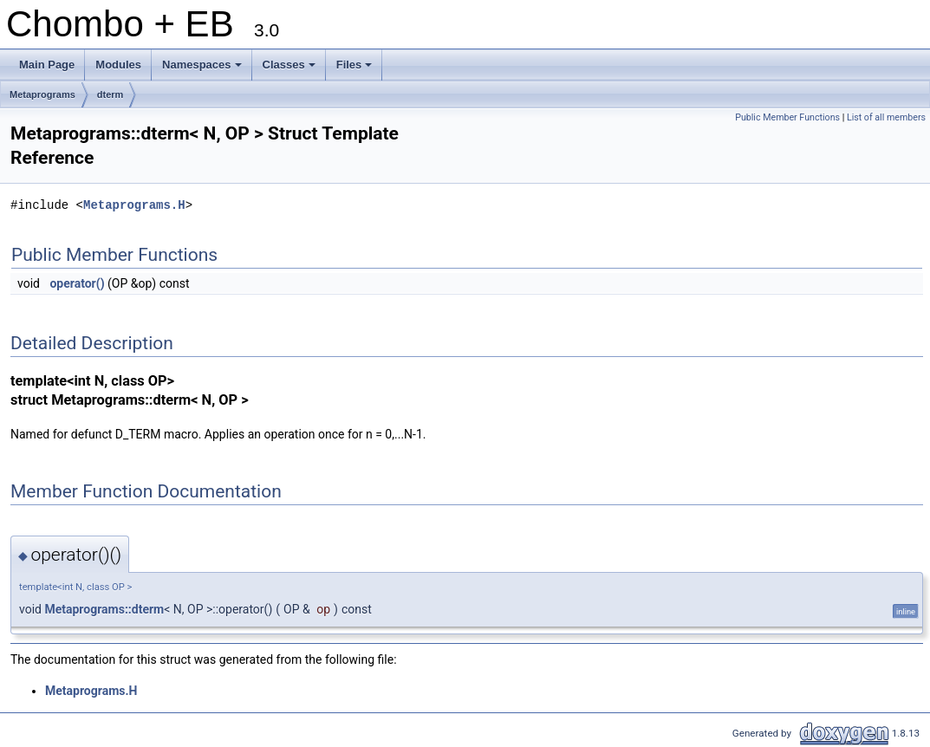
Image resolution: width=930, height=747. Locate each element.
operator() (76, 283)
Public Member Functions (787, 117)
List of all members (886, 117)
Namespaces (203, 69)
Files (355, 69)
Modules (118, 64)
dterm (110, 94)
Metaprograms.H (134, 205)
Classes (290, 69)
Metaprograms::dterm (104, 609)
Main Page (47, 64)
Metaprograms (42, 94)
